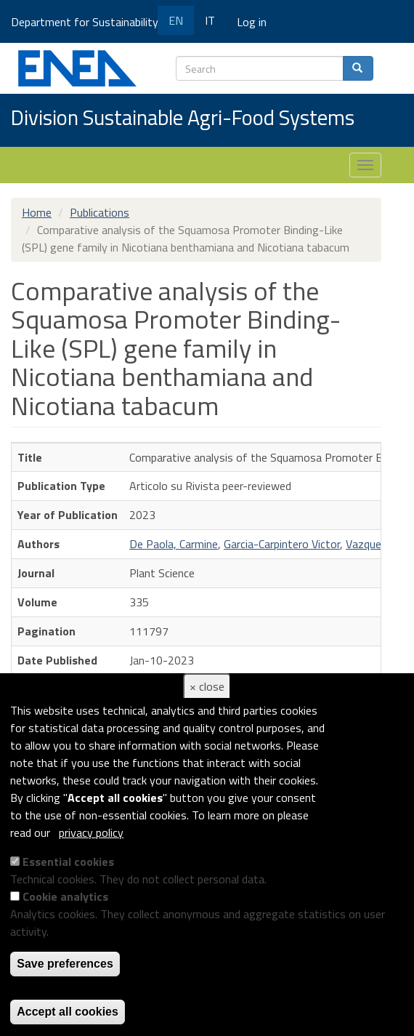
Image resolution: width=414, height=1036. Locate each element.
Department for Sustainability (90, 22)
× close (207, 686)
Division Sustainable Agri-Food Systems (182, 118)
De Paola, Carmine (173, 544)
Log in (252, 22)
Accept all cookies (67, 1011)
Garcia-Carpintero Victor (282, 544)
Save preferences (65, 963)
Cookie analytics (65, 896)
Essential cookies (68, 861)
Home (37, 212)
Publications (99, 212)
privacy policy (91, 832)
